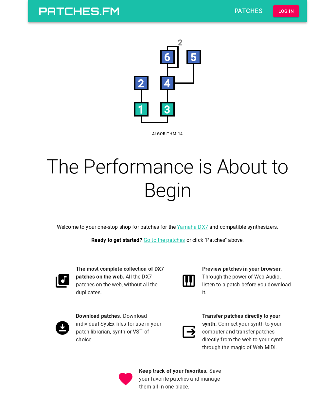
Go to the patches (164, 240)
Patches (248, 11)
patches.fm (79, 11)
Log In (286, 11)
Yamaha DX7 (192, 227)
